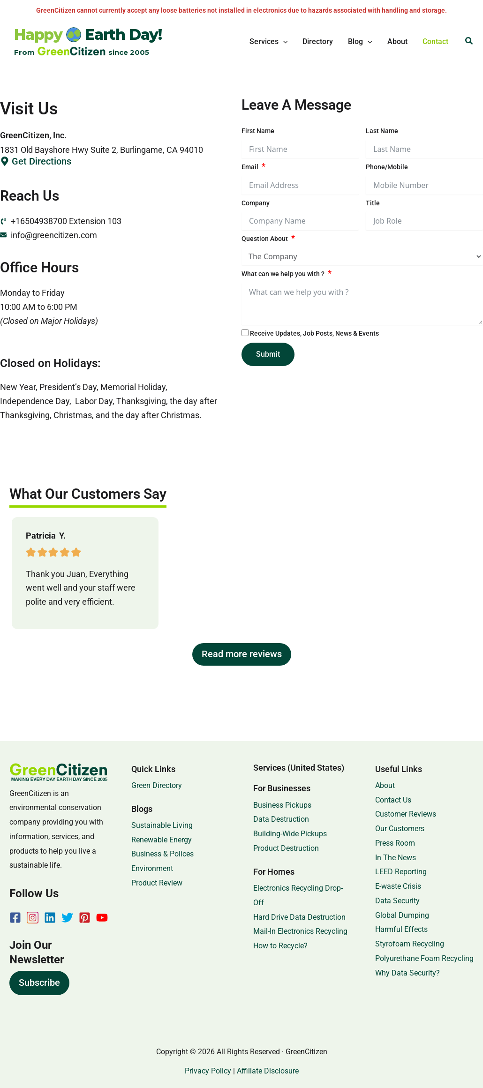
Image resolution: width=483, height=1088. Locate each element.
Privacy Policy (208, 1070)
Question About (265, 238)
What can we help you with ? (283, 274)
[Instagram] (32, 917)
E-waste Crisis (398, 886)
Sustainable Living (162, 825)
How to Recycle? (280, 945)
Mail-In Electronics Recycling (300, 931)
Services (268, 41)
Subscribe (39, 982)
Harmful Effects (401, 929)
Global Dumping (402, 915)
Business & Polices (162, 853)
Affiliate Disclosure (268, 1070)
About (397, 41)
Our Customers (399, 828)
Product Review (156, 882)
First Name (258, 131)
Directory (317, 41)
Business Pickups (282, 805)
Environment (152, 868)
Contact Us (393, 799)
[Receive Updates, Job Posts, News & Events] (245, 332)
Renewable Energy (161, 839)
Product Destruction (286, 848)
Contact (435, 41)
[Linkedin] (50, 917)
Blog (360, 41)
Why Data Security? (407, 972)
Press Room (395, 843)
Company (256, 203)
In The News (395, 857)
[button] (283, 41)
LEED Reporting (401, 871)
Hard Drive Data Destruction (299, 917)
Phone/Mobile (387, 167)
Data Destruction (281, 819)
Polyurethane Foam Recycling (424, 958)
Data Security (397, 900)
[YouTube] (102, 917)
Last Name (382, 131)
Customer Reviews (405, 814)
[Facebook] (15, 917)
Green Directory (156, 785)
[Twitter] (67, 917)
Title (373, 203)
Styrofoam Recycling (409, 943)
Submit (268, 354)
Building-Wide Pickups (290, 833)
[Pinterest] (85, 917)
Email (250, 167)
